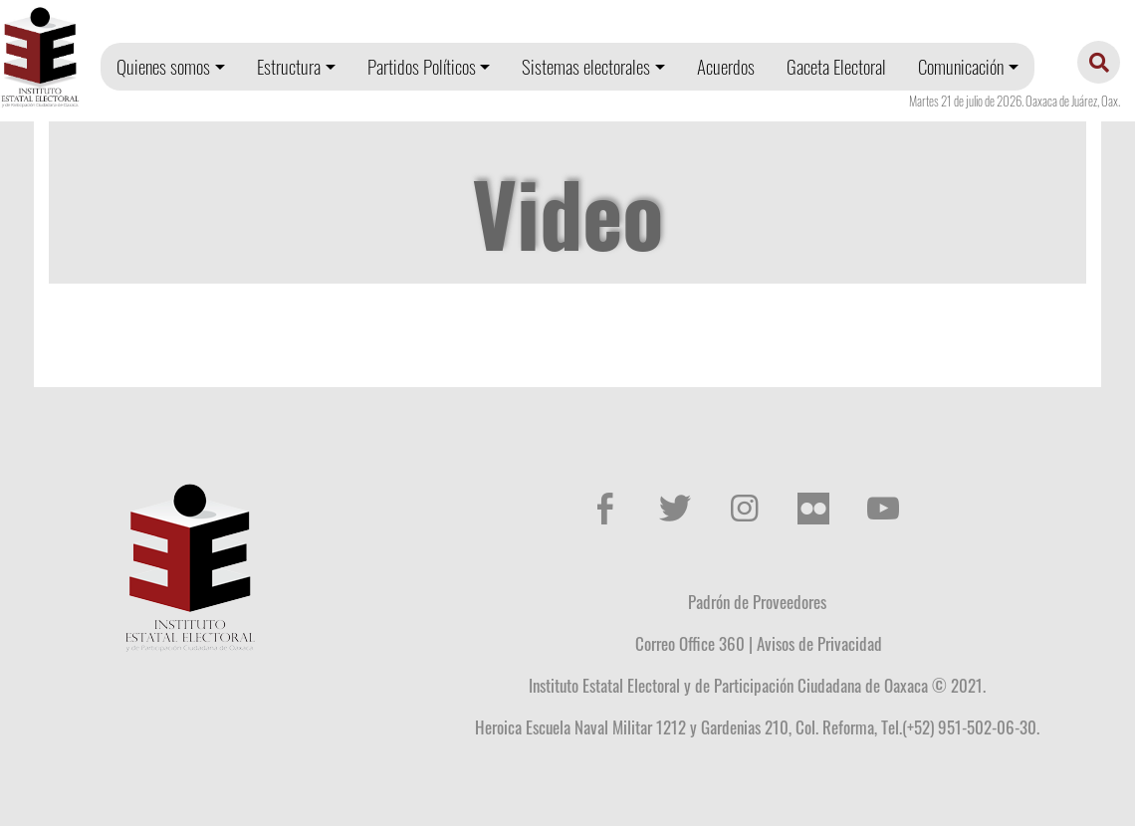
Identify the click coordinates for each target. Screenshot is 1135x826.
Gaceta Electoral (836, 66)
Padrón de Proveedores (757, 601)
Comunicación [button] (961, 66)
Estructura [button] (289, 66)
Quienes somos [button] (163, 66)
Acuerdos (726, 66)
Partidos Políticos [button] (421, 66)
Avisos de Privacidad (819, 643)
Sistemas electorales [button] (586, 66)
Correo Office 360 (690, 643)
